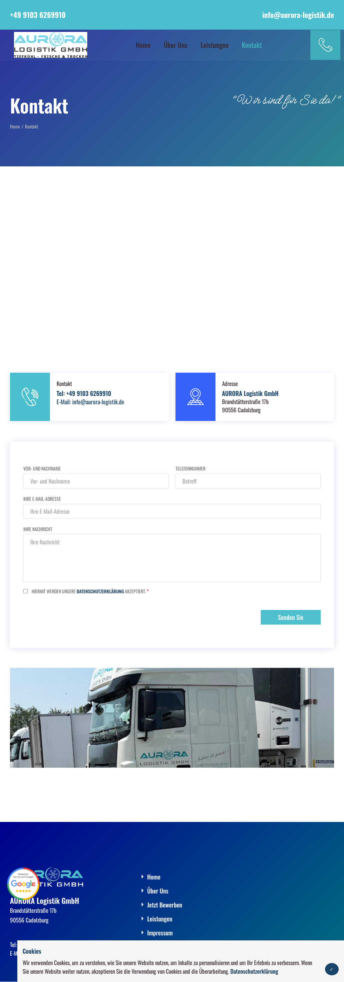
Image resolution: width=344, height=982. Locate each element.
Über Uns (175, 44)
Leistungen (214, 44)
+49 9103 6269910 (38, 15)
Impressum (160, 932)
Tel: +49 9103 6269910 (84, 393)
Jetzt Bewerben (164, 904)
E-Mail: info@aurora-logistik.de (90, 401)
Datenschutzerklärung (254, 971)
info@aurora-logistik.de (298, 15)
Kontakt (252, 44)
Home (143, 44)
